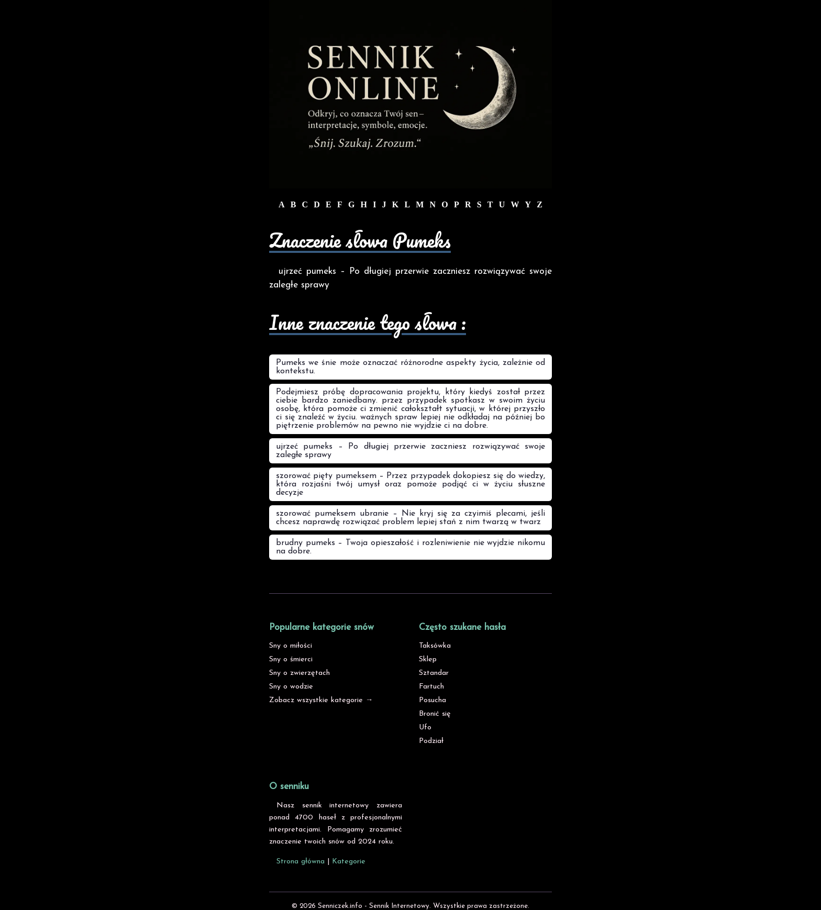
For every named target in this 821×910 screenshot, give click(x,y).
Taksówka (435, 646)
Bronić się (435, 714)
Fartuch (431, 687)
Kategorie (348, 861)
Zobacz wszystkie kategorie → (321, 700)
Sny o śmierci (291, 659)
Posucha (432, 700)
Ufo (425, 727)
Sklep (428, 659)
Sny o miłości (290, 646)
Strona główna (300, 861)
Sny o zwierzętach (299, 673)
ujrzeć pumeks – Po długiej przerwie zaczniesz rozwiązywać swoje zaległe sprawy (410, 450)
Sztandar (434, 673)
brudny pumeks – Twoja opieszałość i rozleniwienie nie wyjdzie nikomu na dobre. (410, 547)
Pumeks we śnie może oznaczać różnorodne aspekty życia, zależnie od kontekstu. (410, 367)
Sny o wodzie (291, 687)
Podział (431, 741)
